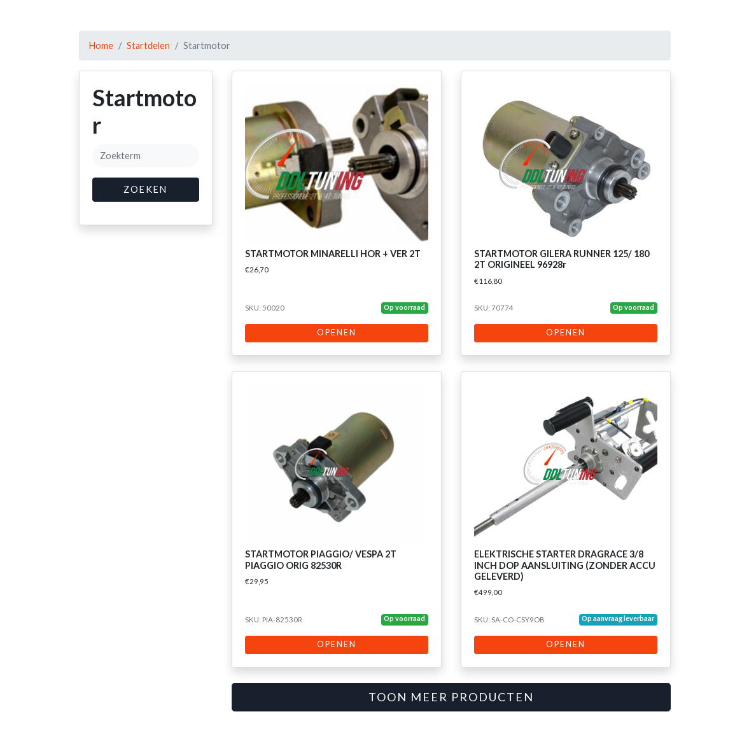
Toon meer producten (451, 697)
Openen (336, 332)
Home (101, 45)
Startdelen (148, 45)
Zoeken (145, 189)
